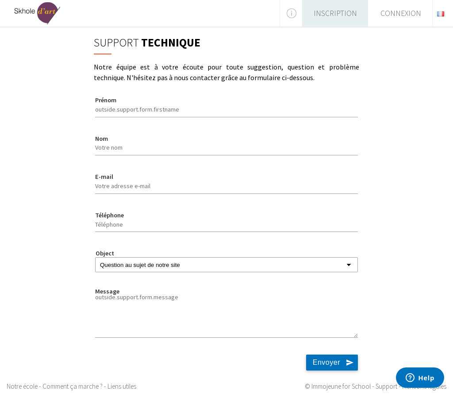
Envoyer (326, 362)
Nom (101, 139)
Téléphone (109, 215)
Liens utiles (121, 386)
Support (386, 386)
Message (107, 291)
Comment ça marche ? (72, 386)
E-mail (104, 177)
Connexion (400, 13)
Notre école (22, 386)
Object (105, 253)
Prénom (105, 100)
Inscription (335, 13)
